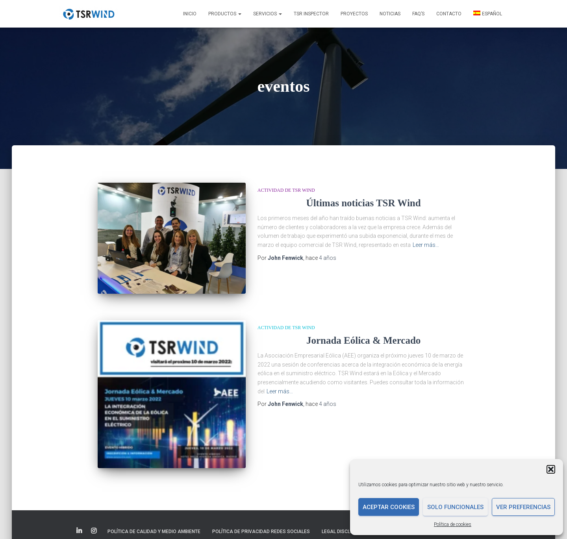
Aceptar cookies (389, 507)
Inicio (189, 14)
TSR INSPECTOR (311, 14)
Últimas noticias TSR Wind (363, 203)
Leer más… (426, 245)
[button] (551, 469)
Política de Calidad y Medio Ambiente (153, 518)
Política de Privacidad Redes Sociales (261, 518)
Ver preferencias (523, 507)
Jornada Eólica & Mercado (363, 340)
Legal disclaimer (343, 518)
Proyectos (354, 14)
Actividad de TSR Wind (286, 190)
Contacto (448, 14)
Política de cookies (452, 524)
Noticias (390, 14)
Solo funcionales (455, 507)
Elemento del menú (79, 518)
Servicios (267, 14)
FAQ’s (418, 14)
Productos (224, 14)
